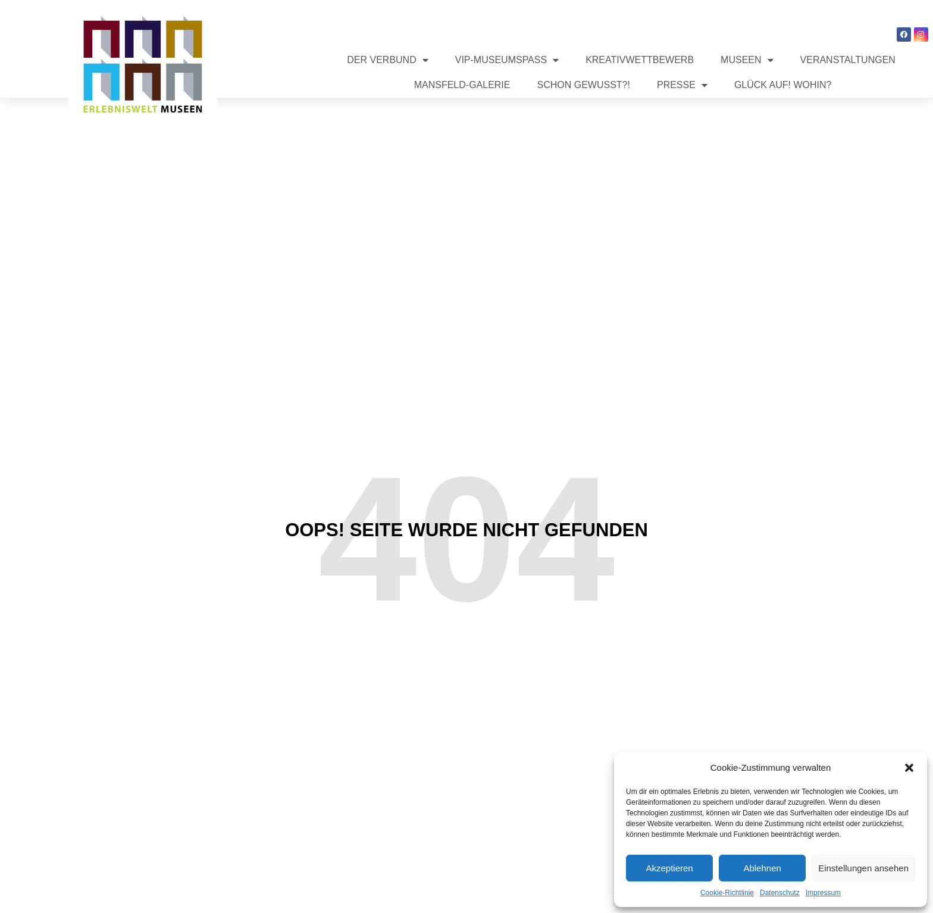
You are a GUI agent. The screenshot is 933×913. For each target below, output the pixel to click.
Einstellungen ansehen (863, 868)
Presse (682, 85)
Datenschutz (780, 893)
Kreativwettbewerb (640, 60)
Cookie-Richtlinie (727, 893)
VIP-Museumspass (507, 60)
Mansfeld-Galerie (462, 85)
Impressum (823, 893)
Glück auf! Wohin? (783, 85)
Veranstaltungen (848, 60)
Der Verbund (387, 60)
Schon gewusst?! (583, 85)
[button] (909, 768)
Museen (747, 60)
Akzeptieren (669, 868)
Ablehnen (762, 868)
